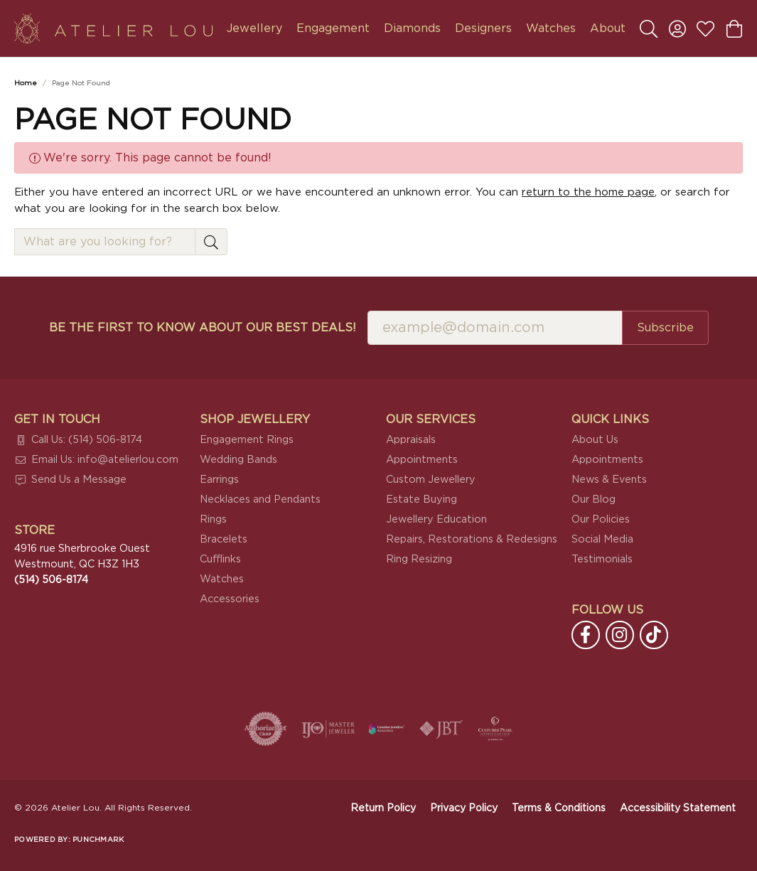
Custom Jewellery (431, 479)
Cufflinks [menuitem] (220, 559)
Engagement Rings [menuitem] (247, 439)
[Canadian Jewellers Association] (386, 729)
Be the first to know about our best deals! (202, 327)
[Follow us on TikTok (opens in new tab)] (654, 635)
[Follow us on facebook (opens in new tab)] (585, 635)
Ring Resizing (419, 559)
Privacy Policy (464, 808)
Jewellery (254, 28)
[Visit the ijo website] (328, 729)
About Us (594, 439)
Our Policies (600, 519)
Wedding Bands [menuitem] (238, 459)
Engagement (333, 28)
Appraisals (411, 439)
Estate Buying (421, 499)
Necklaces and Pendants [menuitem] (260, 499)
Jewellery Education (436, 519)
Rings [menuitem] (213, 519)
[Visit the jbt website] (441, 729)
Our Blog (593, 499)
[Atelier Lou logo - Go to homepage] (113, 28)
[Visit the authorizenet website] (266, 729)
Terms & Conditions (559, 808)
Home (25, 83)
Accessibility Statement (678, 808)
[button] (648, 28)
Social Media (602, 539)
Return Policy (383, 808)
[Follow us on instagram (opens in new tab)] (620, 635)
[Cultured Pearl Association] (495, 729)
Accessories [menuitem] (229, 599)
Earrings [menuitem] (219, 479)
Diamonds (412, 28)
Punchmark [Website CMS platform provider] (98, 839)
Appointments (422, 459)
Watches (551, 28)
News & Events (609, 479)
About (608, 28)
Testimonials (602, 559)
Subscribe (665, 327)
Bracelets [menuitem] (223, 539)
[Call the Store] (51, 580)
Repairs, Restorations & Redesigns (471, 539)
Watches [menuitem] (222, 579)
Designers (483, 28)
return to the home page (588, 192)
